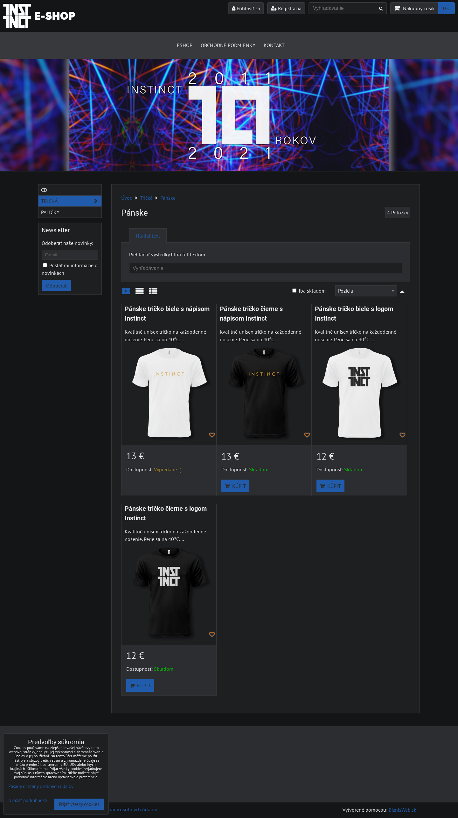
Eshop (184, 45)
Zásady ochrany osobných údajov (121, 809)
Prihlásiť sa (246, 8)
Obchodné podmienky (228, 45)
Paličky (50, 212)
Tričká (71, 201)
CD (44, 190)
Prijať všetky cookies (79, 804)
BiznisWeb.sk (402, 810)
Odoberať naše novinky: (67, 243)
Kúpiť (235, 486)
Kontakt (274, 45)
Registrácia (286, 8)
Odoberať (56, 285)
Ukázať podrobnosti (27, 800)
